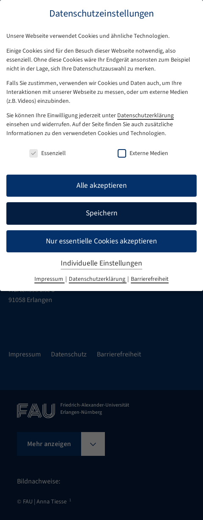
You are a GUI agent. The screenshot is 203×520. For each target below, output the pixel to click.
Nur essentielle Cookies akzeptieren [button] (101, 241)
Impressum (49, 279)
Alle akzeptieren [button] (101, 185)
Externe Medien (143, 153)
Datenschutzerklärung (145, 115)
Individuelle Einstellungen (101, 263)
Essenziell (47, 153)
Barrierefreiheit (150, 279)
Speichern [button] (102, 213)
